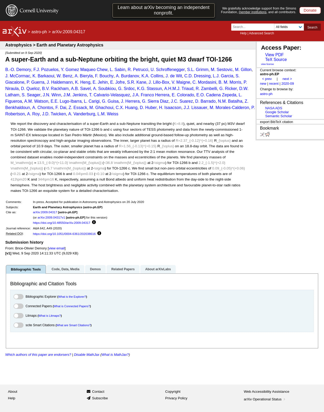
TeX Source (276, 59)
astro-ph (39, 32)
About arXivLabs (158, 269)
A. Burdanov (127, 76)
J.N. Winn (52, 95)
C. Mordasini (204, 82)
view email (56, 248)
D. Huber (148, 107)
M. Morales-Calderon (229, 107)
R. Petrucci (138, 69)
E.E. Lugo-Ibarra (65, 101)
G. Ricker (228, 88)
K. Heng (82, 82)
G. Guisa (110, 101)
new (263, 84)
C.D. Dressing (197, 76)
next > (287, 79)
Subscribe (100, 398)
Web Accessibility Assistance (266, 392)
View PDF (274, 55)
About (12, 392)
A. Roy (33, 114)
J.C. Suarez (182, 101)
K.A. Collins (152, 76)
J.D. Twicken (54, 114)
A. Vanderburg (81, 114)
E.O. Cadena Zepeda (216, 95)
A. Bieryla (83, 76)
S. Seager (31, 95)
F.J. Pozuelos (45, 69)
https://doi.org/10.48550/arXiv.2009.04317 (61, 222)
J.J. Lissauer (195, 107)
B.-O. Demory (18, 69)
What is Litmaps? (50, 315)
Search (312, 27)
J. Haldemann (60, 82)
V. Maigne (181, 82)
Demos (95, 269)
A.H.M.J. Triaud (178, 88)
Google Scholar (277, 112)
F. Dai (60, 107)
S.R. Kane (136, 82)
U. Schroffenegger (168, 69)
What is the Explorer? (72, 296)
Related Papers (123, 269)
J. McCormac (17, 76)
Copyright (172, 392)
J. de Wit (174, 76)
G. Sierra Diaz (155, 101)
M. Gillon (243, 69)
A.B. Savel (81, 88)
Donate (310, 10)
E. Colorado (183, 95)
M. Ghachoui (101, 107)
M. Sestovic (222, 69)
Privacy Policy (176, 398)
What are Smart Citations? (74, 325)
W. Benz (64, 76)
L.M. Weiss (108, 114)
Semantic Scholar (278, 116)
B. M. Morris (230, 82)
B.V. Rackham (55, 88)
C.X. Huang (127, 107)
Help (243, 33)
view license (267, 64)
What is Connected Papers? (72, 306)
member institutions (252, 12)
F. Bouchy (104, 76)
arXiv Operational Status (265, 399)
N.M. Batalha (230, 101)
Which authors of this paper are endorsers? (38, 355)
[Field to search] (289, 27)
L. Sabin (118, 69)
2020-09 (287, 84)
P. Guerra (35, 82)
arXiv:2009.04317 (45, 212)
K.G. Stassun (149, 88)
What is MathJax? (115, 355)
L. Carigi (92, 101)
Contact (98, 392)
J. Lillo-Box (159, 82)
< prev (267, 79)
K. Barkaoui (43, 76)
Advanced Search (261, 33)
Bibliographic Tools (26, 269)
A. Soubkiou (104, 88)
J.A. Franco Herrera (150, 95)
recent (274, 84)
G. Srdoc (126, 88)
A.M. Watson (36, 101)
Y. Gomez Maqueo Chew (84, 69)
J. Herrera (130, 101)
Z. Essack (77, 107)
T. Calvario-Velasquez (109, 95)
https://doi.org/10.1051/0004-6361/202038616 (64, 233)
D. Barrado (205, 101)
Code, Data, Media (65, 269)
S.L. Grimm (198, 69)
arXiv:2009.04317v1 (51, 217)
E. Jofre (117, 82)
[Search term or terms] (254, 27)
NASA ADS (273, 108)
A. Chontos (42, 107)
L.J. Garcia (223, 76)
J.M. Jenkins (75, 95)
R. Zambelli (206, 88)
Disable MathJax (86, 355)
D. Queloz (30, 88)
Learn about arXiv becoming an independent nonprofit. (164, 10)
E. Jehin (100, 82)
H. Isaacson (170, 107)
